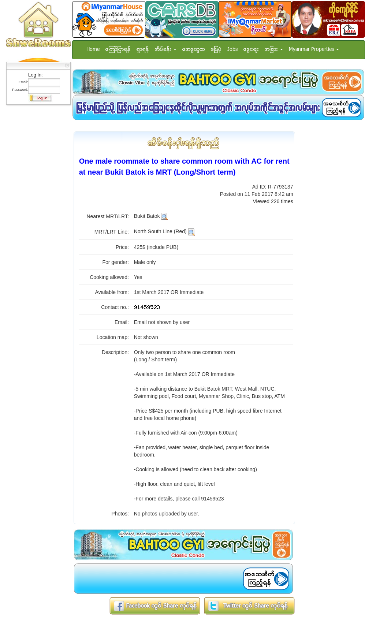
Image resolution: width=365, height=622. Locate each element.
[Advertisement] (36, 218)
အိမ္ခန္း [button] (165, 49)
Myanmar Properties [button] (314, 49)
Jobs (232, 49)
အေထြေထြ (193, 49)
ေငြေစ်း (251, 49)
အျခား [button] (274, 49)
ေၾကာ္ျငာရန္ (118, 49)
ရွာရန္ (143, 49)
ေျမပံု (216, 49)
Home (93, 49)
